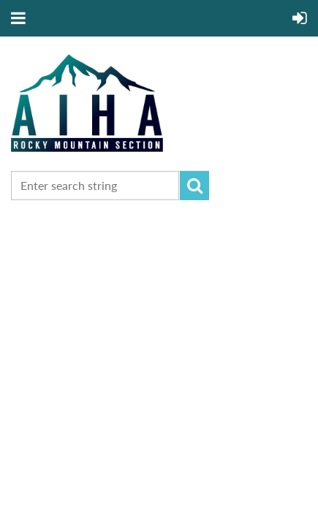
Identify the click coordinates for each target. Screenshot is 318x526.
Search (194, 185)
